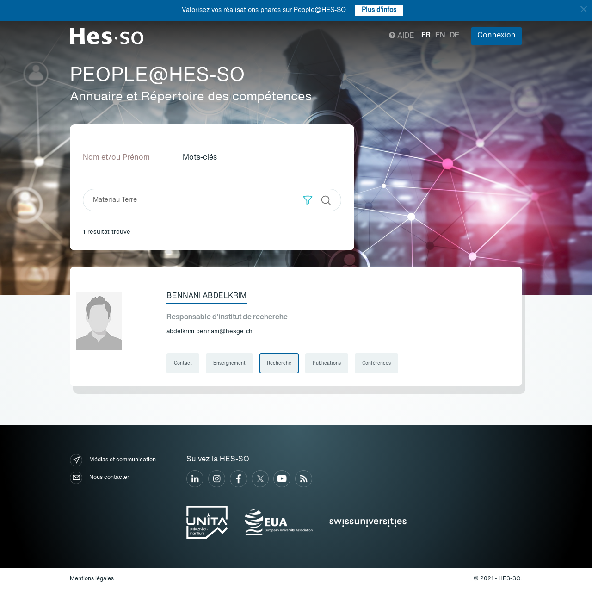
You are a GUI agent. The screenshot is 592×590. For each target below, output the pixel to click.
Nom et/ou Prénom (116, 157)
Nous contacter (99, 478)
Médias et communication (113, 460)
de (454, 35)
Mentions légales (92, 579)
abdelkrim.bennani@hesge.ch (209, 332)
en (440, 35)
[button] (308, 200)
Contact (183, 363)
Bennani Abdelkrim (206, 296)
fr (426, 35)
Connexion (496, 35)
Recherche (279, 363)
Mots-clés (200, 157)
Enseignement (229, 363)
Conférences (376, 363)
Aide (401, 36)
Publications (327, 363)
